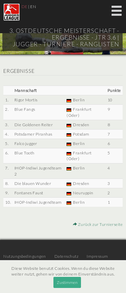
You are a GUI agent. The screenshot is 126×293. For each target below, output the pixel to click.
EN (33, 6)
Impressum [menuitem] (97, 256)
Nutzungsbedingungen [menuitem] (24, 256)
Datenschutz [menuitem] (66, 256)
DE (25, 6)
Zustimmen (67, 282)
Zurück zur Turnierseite (98, 224)
